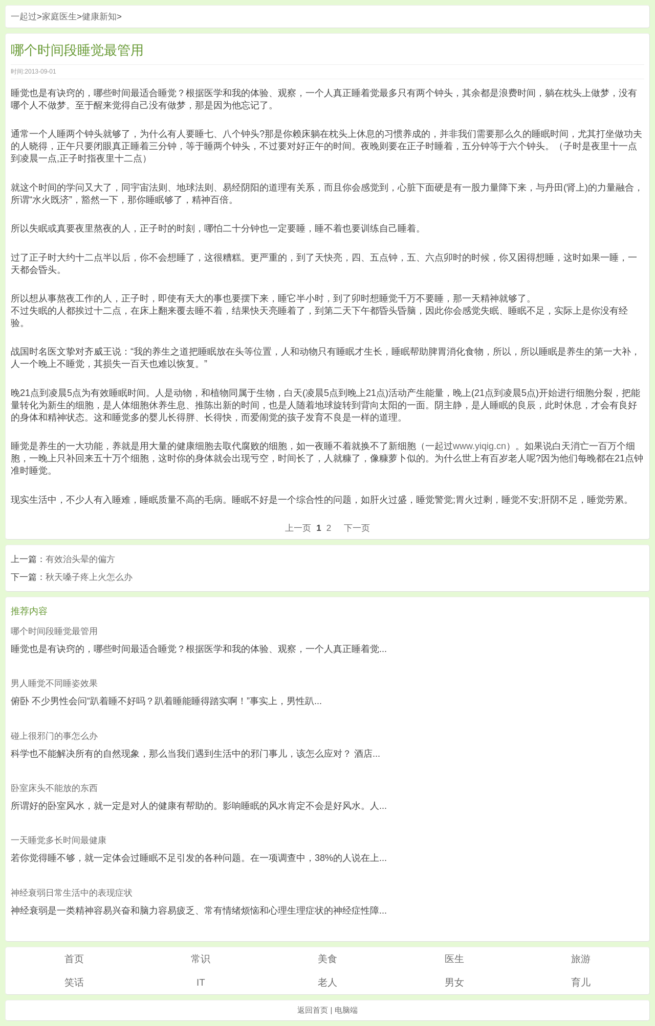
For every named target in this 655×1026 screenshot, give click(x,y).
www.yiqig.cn (479, 446)
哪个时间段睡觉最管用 (54, 631)
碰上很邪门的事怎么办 (54, 736)
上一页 (298, 528)
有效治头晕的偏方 (80, 559)
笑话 (74, 982)
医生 (454, 958)
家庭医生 (59, 16)
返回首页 (312, 1010)
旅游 (581, 958)
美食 (327, 958)
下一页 (357, 528)
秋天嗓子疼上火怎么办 (89, 577)
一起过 (24, 16)
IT (200, 982)
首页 (74, 958)
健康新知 (99, 16)
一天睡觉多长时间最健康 (58, 840)
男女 (454, 982)
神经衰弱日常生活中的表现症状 (72, 893)
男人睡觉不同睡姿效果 (54, 683)
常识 (200, 958)
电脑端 (346, 1010)
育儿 (581, 982)
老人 (327, 982)
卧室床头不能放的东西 (54, 788)
